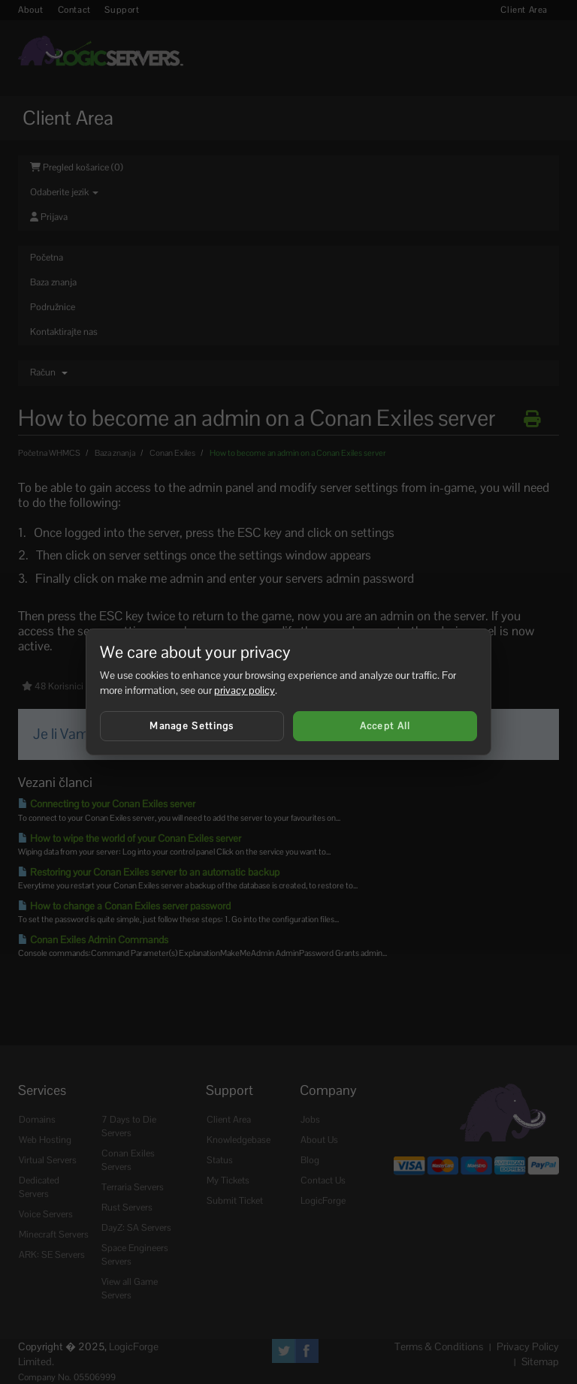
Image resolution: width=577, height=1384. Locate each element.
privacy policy (244, 690)
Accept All (385, 725)
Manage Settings (192, 725)
